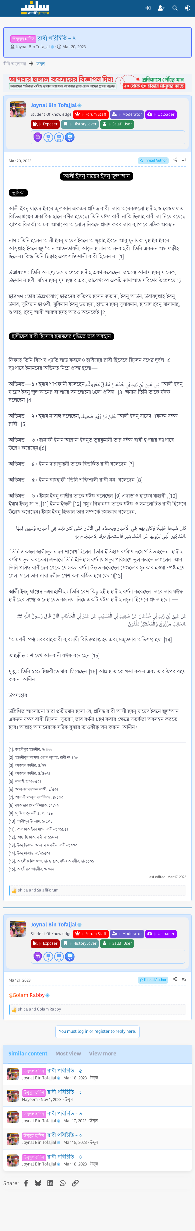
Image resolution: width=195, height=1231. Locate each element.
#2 (184, 979)
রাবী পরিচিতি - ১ (64, 1092)
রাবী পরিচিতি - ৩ (64, 1114)
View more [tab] (102, 1053)
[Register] (161, 8)
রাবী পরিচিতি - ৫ (64, 1071)
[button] (188, 8)
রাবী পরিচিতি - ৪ (64, 1157)
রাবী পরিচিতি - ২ (64, 1135)
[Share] (175, 160)
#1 (184, 160)
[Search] (175, 8)
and (38, 890)
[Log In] (148, 8)
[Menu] (9, 8)
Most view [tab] (68, 1053)
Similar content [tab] (27, 1053)
